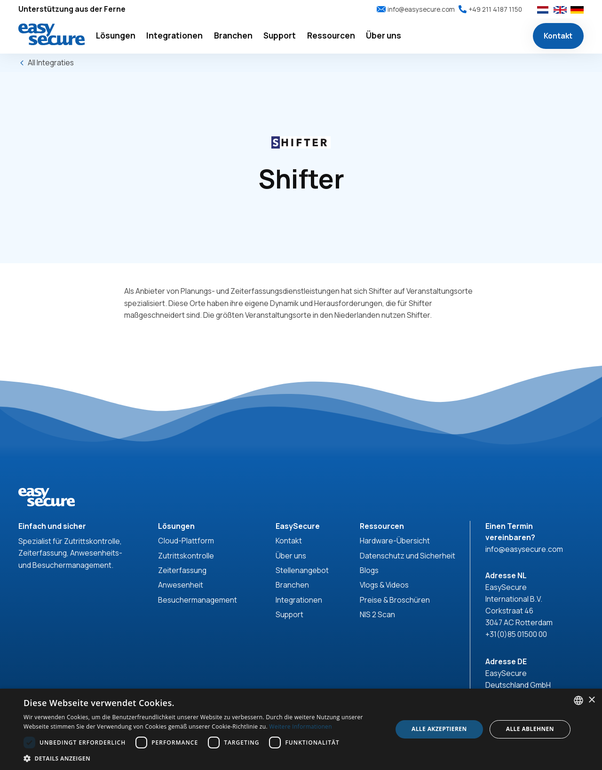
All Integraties (51, 62)
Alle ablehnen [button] (530, 729)
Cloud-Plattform (186, 540)
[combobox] (578, 700)
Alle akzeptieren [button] (439, 729)
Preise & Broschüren (395, 600)
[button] (115, 36)
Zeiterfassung (182, 570)
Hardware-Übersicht (395, 540)
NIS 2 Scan (377, 614)
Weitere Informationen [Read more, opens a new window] (300, 727)
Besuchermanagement (197, 600)
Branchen (292, 585)
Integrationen (299, 600)
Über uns (291, 555)
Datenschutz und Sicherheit (407, 555)
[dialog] (301, 729)
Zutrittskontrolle (186, 555)
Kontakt (558, 36)
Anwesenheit (180, 585)
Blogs (369, 570)
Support (289, 614)
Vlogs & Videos (384, 585)
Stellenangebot (302, 570)
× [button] (591, 700)
